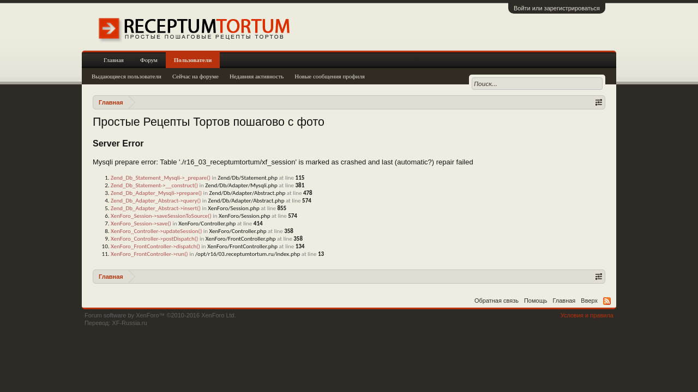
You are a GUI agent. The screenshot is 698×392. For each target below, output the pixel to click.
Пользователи (193, 60)
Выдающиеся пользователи (126, 76)
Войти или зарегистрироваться (557, 8)
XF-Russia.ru (129, 323)
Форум (149, 60)
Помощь (535, 300)
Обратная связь (496, 300)
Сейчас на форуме (195, 76)
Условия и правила (587, 315)
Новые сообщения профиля (329, 76)
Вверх (589, 300)
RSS (607, 301)
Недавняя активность (257, 76)
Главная (114, 60)
